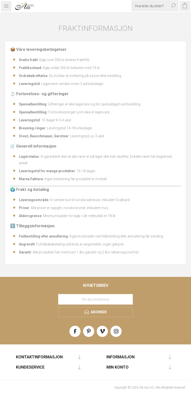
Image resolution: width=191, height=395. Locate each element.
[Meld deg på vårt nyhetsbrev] (95, 299)
